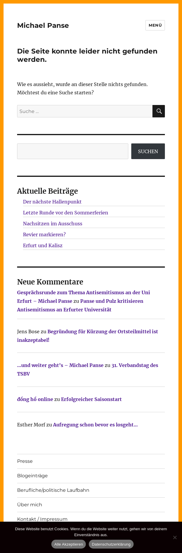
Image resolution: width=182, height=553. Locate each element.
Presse (25, 461)
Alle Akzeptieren (68, 544)
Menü (155, 25)
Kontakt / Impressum (42, 519)
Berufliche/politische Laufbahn (53, 490)
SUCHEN (148, 151)
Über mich (29, 504)
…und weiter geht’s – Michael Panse (60, 365)
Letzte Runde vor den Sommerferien (65, 213)
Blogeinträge (32, 475)
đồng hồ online (35, 399)
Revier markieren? (44, 234)
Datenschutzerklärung (111, 544)
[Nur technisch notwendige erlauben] (175, 537)
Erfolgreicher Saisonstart (91, 399)
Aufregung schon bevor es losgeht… (95, 425)
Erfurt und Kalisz (43, 245)
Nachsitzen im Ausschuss (52, 224)
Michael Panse (43, 25)
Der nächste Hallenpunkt (52, 202)
